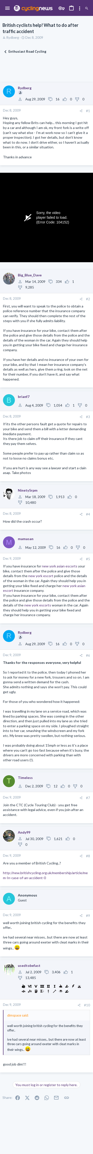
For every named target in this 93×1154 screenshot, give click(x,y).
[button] (7, 8)
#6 (88, 655)
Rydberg (12, 38)
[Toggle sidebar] (79, 8)
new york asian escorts (59, 566)
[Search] (87, 8)
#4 (88, 514)
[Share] (81, 111)
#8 (88, 856)
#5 (88, 559)
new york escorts (37, 605)
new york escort (40, 576)
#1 (88, 111)
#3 (88, 417)
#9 (88, 916)
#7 (88, 798)
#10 (87, 1005)
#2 (88, 299)
